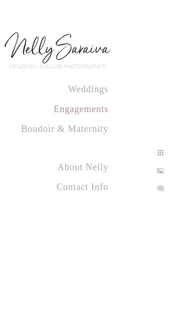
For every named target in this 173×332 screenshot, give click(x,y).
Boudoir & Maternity (64, 129)
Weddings (88, 89)
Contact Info (82, 187)
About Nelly (83, 167)
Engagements (81, 109)
